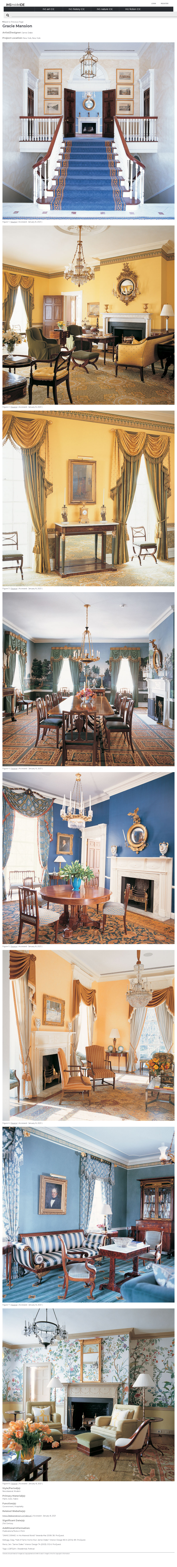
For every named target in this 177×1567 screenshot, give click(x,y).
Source (14, 222)
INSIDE (48, 9)
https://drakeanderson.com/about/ (17, 1516)
